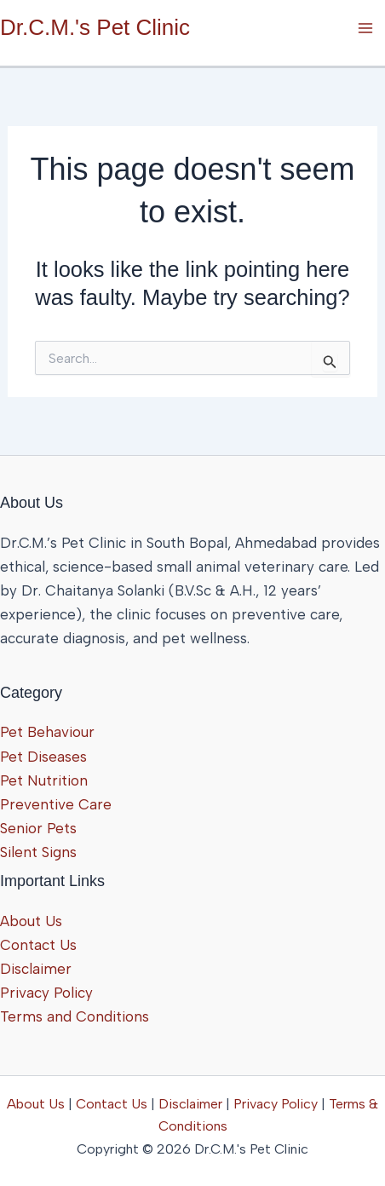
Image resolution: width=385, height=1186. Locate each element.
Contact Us (38, 944)
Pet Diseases (43, 756)
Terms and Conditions (74, 1016)
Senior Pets (38, 828)
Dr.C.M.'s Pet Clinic (95, 27)
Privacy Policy (46, 992)
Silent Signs (38, 852)
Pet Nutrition (44, 780)
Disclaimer (36, 968)
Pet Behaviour (47, 731)
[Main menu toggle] (366, 28)
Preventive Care (56, 804)
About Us (31, 921)
